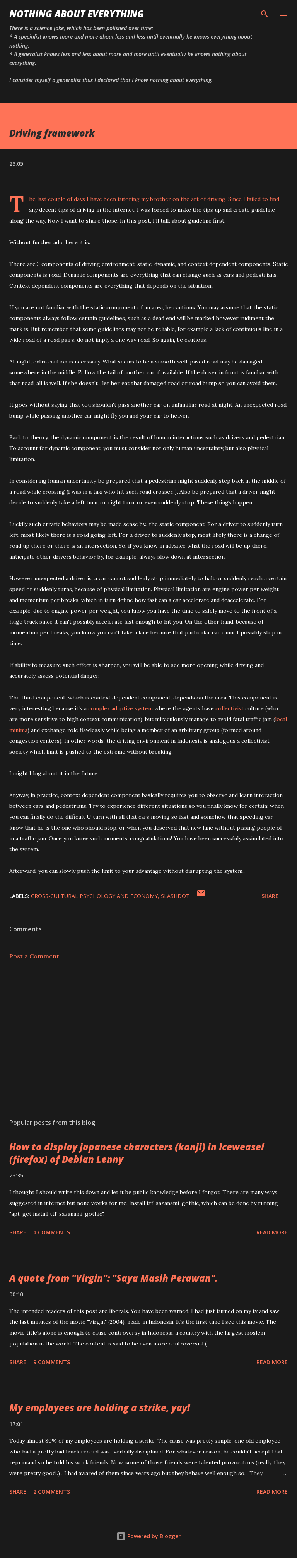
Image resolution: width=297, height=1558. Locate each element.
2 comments (51, 1491)
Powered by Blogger (148, 1536)
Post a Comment (34, 956)
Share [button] (269, 896)
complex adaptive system (120, 708)
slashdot (175, 896)
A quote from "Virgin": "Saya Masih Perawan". (113, 1278)
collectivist (229, 708)
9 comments (51, 1362)
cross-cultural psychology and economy (94, 896)
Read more (272, 1232)
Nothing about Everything (76, 13)
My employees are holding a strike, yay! (99, 1407)
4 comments (51, 1232)
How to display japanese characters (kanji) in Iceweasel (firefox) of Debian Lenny (136, 1153)
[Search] (264, 14)
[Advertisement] (148, 1039)
